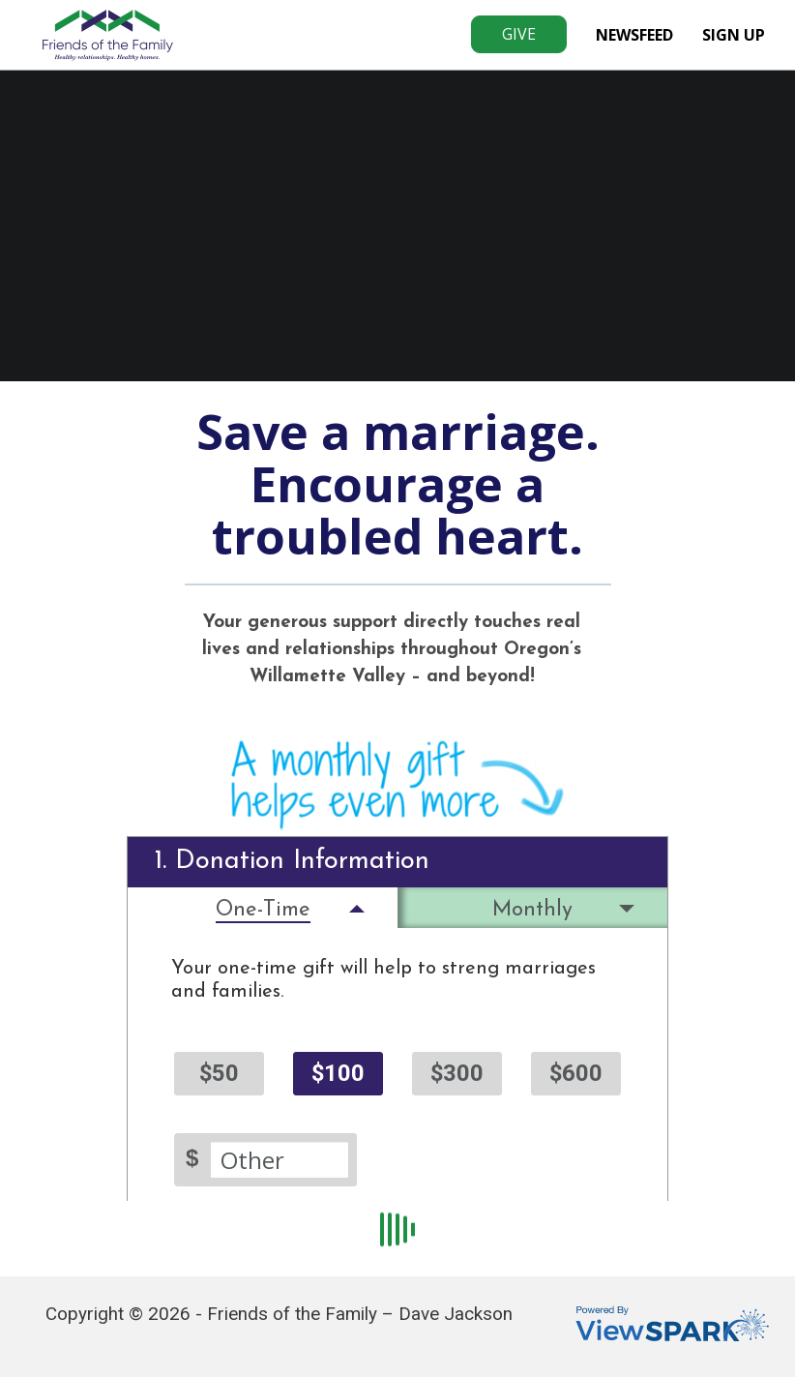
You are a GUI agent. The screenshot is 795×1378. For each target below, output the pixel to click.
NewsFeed (634, 34)
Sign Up (733, 34)
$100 (338, 1073)
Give (519, 34)
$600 (576, 1073)
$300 (457, 1073)
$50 (219, 1073)
